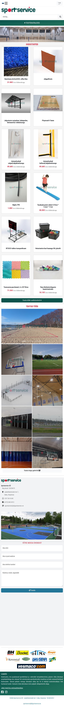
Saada (32, 590)
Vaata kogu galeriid (32, 470)
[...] (24, 341)
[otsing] (29, 17)
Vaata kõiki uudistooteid (32, 300)
